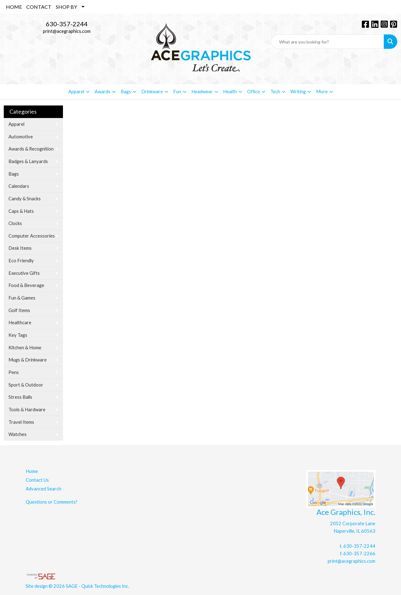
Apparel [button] (76, 91)
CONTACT (38, 7)
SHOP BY (66, 7)
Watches (17, 434)
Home (32, 471)
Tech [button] (275, 91)
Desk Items (20, 248)
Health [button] (230, 91)
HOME (14, 7)
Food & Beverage (26, 285)
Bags (13, 174)
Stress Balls (20, 397)
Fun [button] (177, 91)
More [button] (322, 91)
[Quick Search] (327, 41)
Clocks (15, 223)
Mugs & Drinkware (27, 359)
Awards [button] (102, 91)
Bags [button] (126, 91)
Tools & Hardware (26, 409)
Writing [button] (298, 91)
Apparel (16, 124)
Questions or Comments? (51, 502)
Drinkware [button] (152, 91)
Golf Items (19, 310)
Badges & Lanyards (28, 161)
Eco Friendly (21, 260)
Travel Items (21, 422)
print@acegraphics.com (67, 31)
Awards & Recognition (31, 148)
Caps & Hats (21, 211)
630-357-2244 (67, 24)
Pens (13, 372)
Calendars (18, 186)
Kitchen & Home (24, 347)
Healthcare (19, 322)
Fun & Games (21, 297)
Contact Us (37, 480)
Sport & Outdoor (25, 384)
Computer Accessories (31, 236)
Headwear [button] (202, 91)
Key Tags (17, 335)
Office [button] (253, 91)
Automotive (20, 136)
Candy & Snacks (24, 198)
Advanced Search (43, 488)
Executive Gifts (24, 273)
